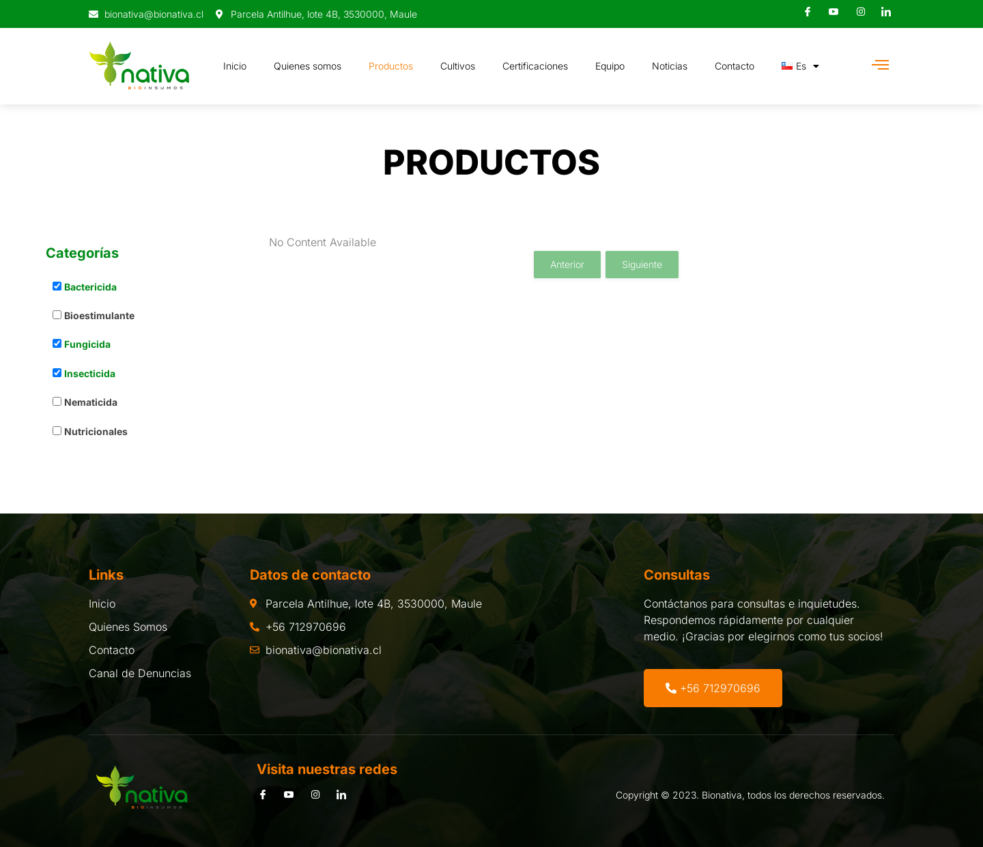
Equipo (610, 66)
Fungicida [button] (87, 344)
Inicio (234, 66)
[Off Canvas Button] (880, 65)
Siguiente (642, 264)
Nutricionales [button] (96, 431)
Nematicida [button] (90, 402)
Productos (391, 66)
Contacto (734, 66)
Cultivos (457, 66)
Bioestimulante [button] (99, 315)
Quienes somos (307, 66)
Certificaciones (535, 66)
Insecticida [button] (89, 373)
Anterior (567, 264)
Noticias (669, 66)
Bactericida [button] (90, 287)
